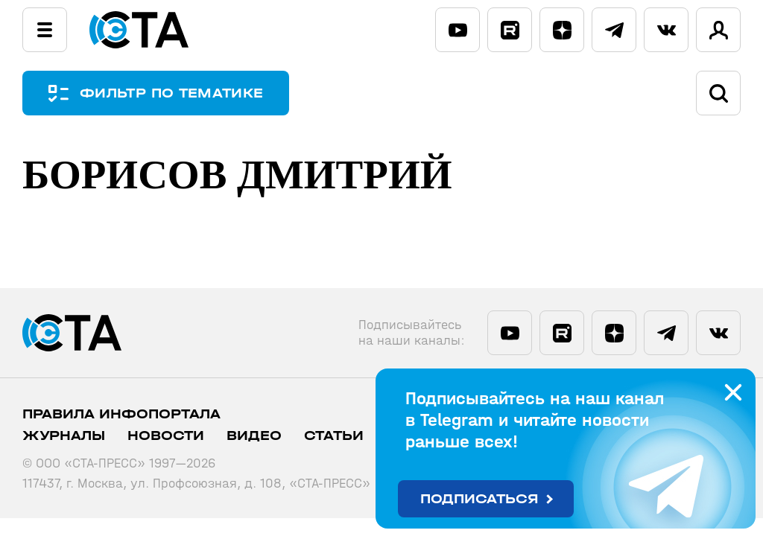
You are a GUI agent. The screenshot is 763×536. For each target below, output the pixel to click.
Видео (254, 436)
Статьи (334, 436)
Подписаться (479, 499)
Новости (165, 436)
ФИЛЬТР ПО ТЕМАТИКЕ (171, 93)
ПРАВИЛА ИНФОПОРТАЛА (121, 414)
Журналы (63, 436)
